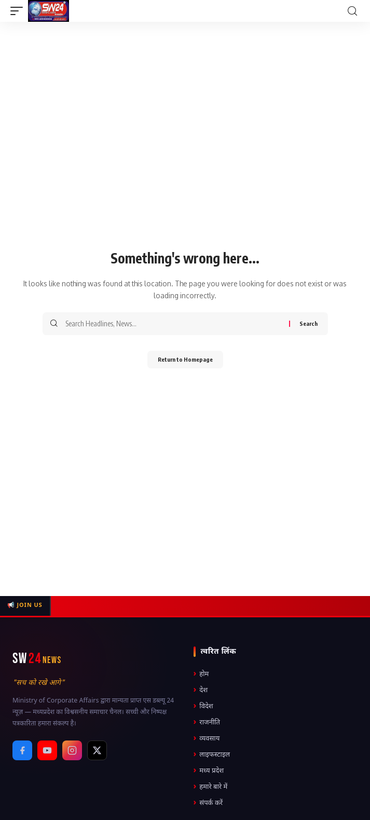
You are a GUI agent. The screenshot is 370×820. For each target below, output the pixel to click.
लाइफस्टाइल (212, 754)
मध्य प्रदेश (209, 770)
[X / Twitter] (97, 750)
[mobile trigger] (19, 11)
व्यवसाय (207, 738)
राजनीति (207, 722)
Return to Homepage (185, 359)
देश (201, 690)
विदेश (203, 706)
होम (201, 674)
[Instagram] (72, 750)
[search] (352, 11)
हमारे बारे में (211, 787)
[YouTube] (47, 750)
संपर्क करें (208, 803)
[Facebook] (22, 750)
